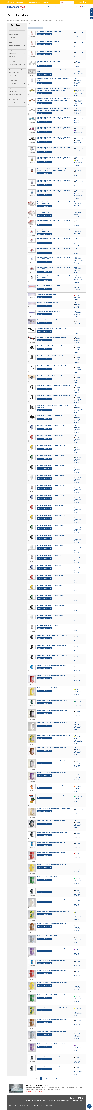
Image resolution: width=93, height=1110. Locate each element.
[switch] (30, 23)
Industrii (23, 10)
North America (66, 2)
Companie (31, 10)
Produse (9, 10)
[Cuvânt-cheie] (78, 10)
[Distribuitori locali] (91, 9)
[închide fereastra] (85, 2)
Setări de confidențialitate (46, 1105)
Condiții (34, 1100)
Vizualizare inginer (35, 24)
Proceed (80, 2)
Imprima (39, 1100)
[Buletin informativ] (91, 12)
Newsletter (75, 1100)
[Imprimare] (91, 15)
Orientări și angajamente (49, 1100)
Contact (28, 1100)
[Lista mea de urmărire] (91, 18)
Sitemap (81, 1100)
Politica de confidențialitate (64, 1100)
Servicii (38, 10)
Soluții (16, 10)
